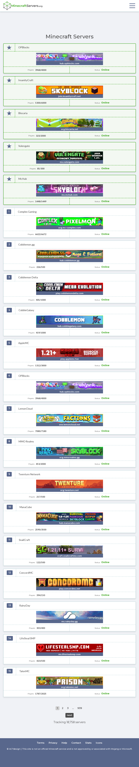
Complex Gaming (27, 211)
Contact (76, 742)
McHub (22, 178)
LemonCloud (25, 408)
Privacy (53, 742)
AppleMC (23, 343)
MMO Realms (26, 441)
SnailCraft (24, 539)
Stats (88, 742)
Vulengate (24, 145)
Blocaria (22, 113)
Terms (40, 742)
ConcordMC (26, 572)
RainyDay (24, 605)
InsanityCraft (25, 80)
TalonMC (24, 671)
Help (64, 742)
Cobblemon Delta (28, 277)
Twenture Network (29, 474)
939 (79, 708)
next (69, 715)
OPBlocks (23, 47)
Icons (99, 742)
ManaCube (25, 507)
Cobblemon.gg (26, 244)
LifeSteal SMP (27, 638)
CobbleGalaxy (26, 310)
